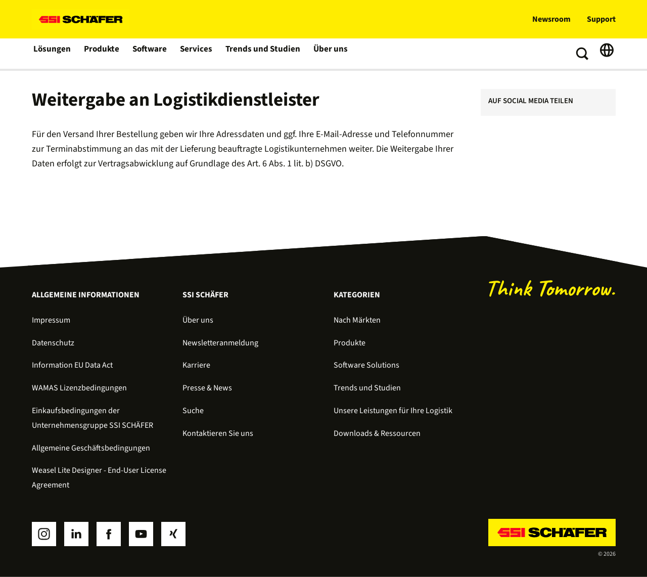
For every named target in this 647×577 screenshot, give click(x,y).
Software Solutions (366, 365)
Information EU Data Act (72, 365)
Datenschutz (53, 342)
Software (150, 53)
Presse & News (207, 387)
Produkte (101, 53)
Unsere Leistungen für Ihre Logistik (393, 410)
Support (601, 19)
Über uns (327, 53)
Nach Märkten (357, 320)
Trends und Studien (261, 53)
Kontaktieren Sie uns (217, 433)
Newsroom (551, 19)
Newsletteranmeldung (220, 342)
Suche (193, 410)
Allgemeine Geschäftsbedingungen (91, 448)
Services (196, 53)
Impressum (51, 320)
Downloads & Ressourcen (377, 433)
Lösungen (52, 53)
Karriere (196, 365)
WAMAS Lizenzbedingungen (79, 387)
